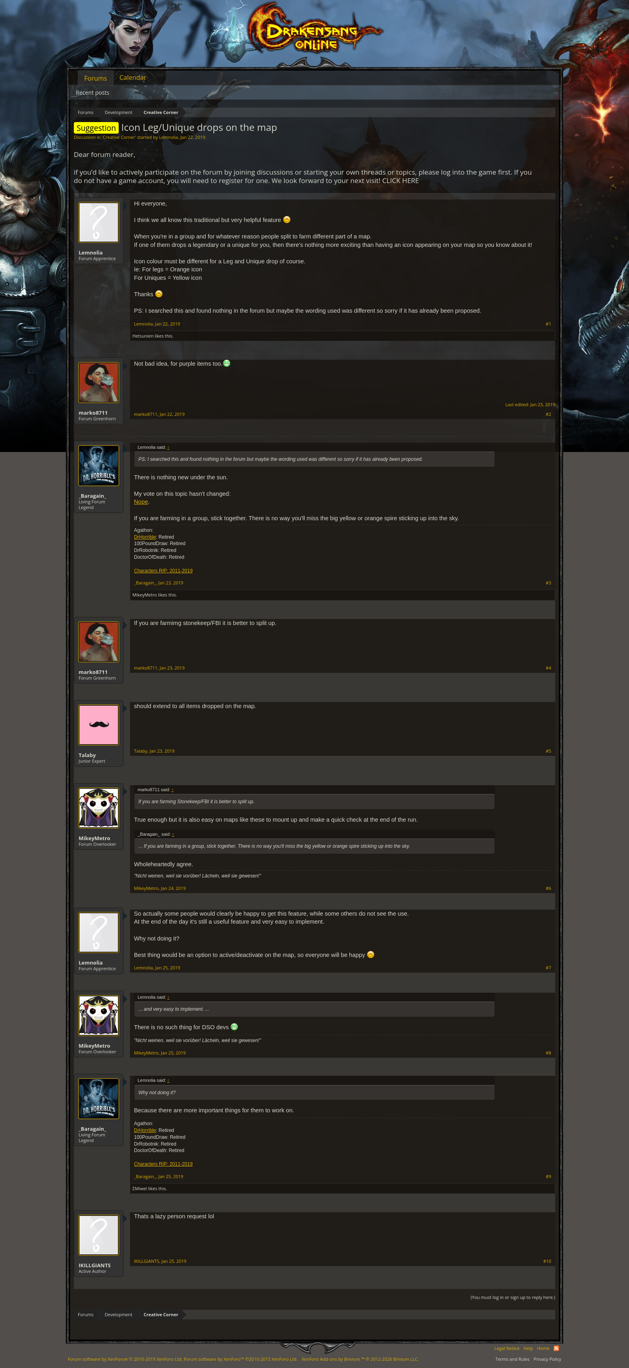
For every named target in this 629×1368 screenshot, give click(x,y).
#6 (548, 888)
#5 (548, 751)
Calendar (133, 77)
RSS (556, 1348)
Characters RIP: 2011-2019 (163, 571)
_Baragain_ (92, 496)
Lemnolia (168, 137)
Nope (141, 502)
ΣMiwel (139, 1188)
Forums (95, 78)
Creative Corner (119, 137)
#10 (547, 1261)
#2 (548, 414)
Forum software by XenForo (125, 1359)
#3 (548, 583)
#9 (548, 1176)
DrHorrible (145, 537)
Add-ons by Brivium (360, 1359)
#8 (548, 1053)
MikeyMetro (144, 595)
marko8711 (93, 412)
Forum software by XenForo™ (241, 1359)
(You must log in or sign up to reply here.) (513, 1297)
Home (543, 1348)
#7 (548, 968)
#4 (548, 668)
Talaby (87, 755)
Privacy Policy (547, 1359)
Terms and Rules (512, 1359)
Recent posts (93, 92)
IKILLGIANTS (95, 1265)
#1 (548, 324)
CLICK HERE (400, 180)
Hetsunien (143, 336)
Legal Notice (506, 1348)
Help (528, 1348)
